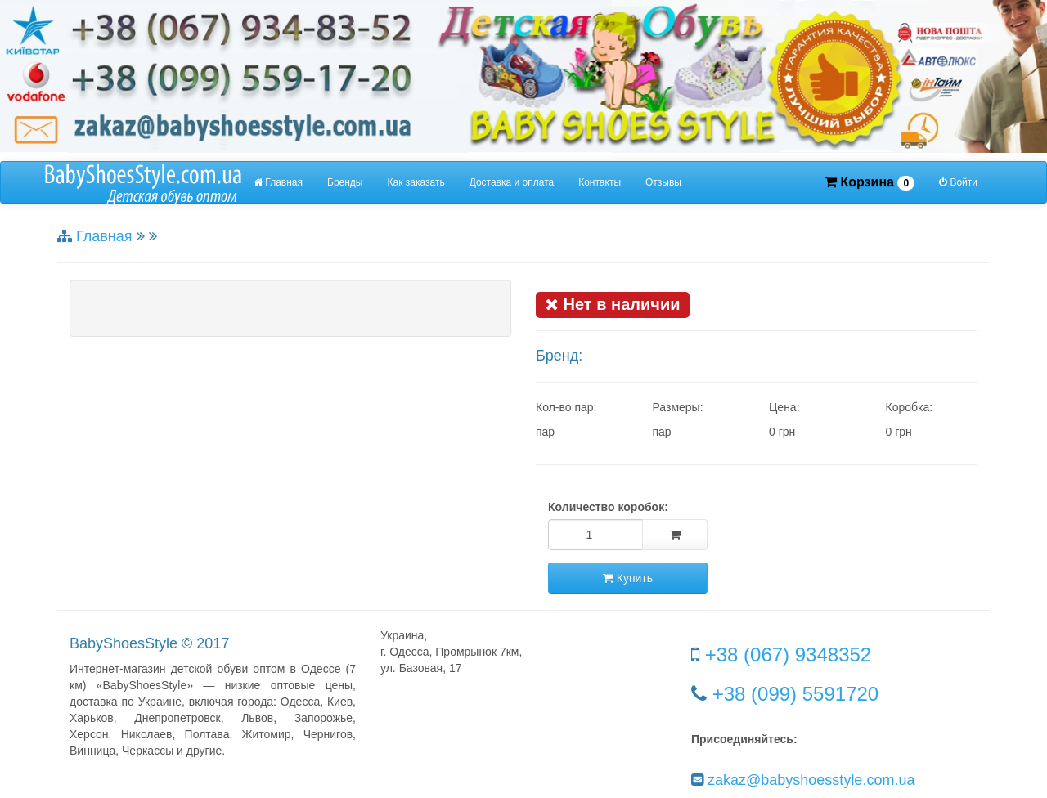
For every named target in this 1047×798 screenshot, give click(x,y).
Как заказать (416, 182)
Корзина (869, 183)
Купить (628, 578)
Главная (278, 182)
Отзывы (663, 182)
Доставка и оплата (512, 182)
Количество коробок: (608, 506)
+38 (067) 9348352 (788, 654)
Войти (958, 182)
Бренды (344, 182)
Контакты (599, 182)
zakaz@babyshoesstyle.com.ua (811, 780)
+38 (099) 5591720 (795, 694)
